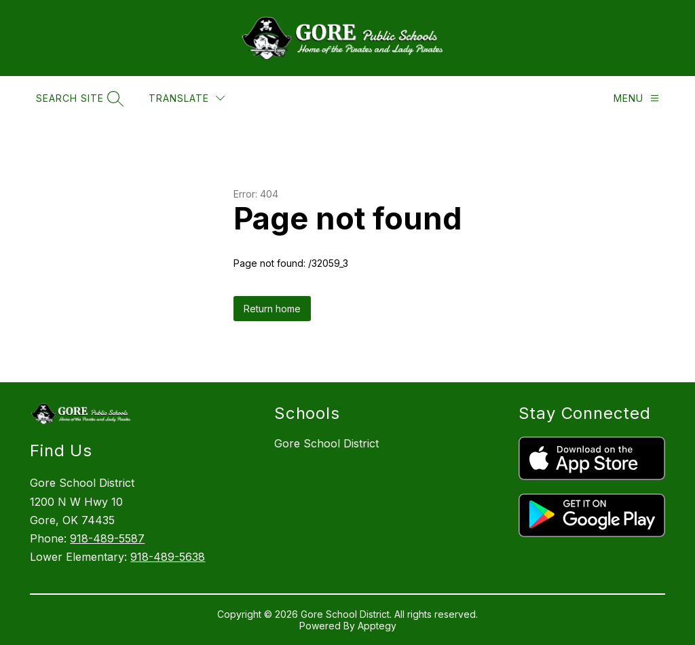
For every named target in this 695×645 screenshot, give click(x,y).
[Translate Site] (186, 98)
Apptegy (377, 625)
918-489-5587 (107, 538)
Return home (272, 308)
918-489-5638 (167, 557)
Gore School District (326, 443)
